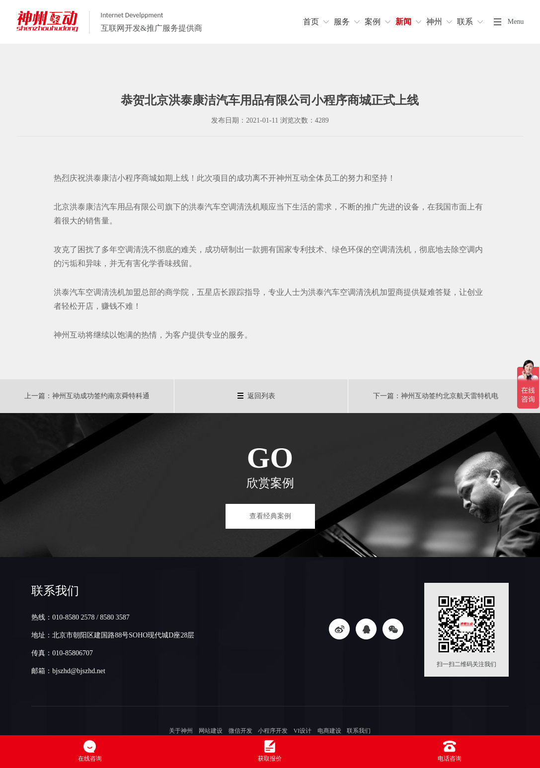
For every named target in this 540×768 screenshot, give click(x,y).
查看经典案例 (270, 516)
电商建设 (329, 730)
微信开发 (240, 730)
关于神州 (181, 730)
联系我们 (359, 730)
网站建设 (211, 730)
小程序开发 (273, 730)
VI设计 (303, 730)
